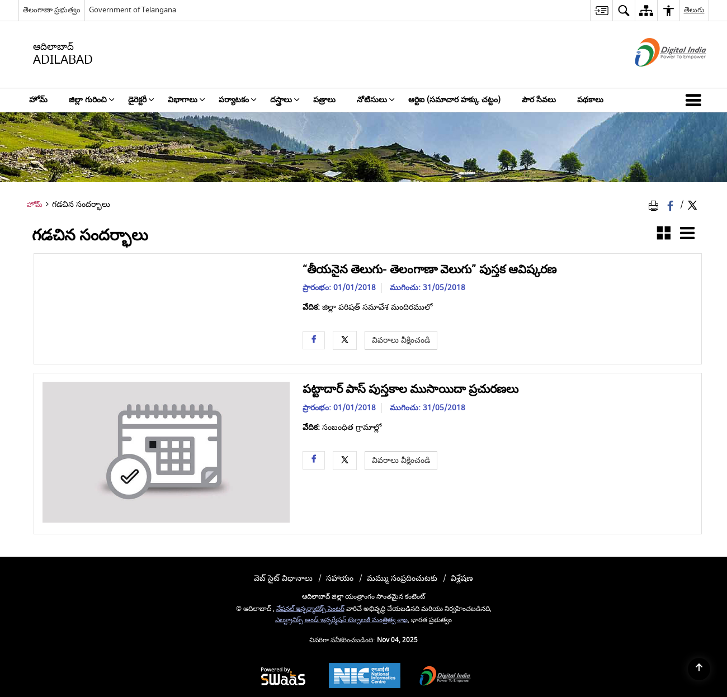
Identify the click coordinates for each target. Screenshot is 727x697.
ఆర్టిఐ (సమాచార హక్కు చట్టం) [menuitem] (454, 100)
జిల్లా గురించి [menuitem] (92, 100)
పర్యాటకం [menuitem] (238, 100)
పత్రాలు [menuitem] (324, 100)
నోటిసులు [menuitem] (376, 100)
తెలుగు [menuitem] (694, 9)
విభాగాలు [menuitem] (186, 100)
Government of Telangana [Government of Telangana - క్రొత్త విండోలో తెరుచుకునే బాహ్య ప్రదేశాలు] (132, 9)
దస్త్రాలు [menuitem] (285, 100)
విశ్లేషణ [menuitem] (462, 578)
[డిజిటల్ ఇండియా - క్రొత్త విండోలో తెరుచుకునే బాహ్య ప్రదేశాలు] (657, 76)
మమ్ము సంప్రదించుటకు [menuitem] (402, 578)
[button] (695, 100)
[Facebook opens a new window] (314, 340)
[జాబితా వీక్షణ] (687, 235)
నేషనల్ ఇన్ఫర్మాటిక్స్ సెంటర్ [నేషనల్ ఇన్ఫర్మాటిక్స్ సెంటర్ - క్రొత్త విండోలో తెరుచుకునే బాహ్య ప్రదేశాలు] (310, 609)
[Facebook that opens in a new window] (671, 205)
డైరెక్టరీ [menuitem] (141, 100)
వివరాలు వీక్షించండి (401, 340)
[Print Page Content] (655, 205)
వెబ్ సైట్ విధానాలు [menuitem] (283, 578)
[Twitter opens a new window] (345, 340)
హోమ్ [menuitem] (38, 100)
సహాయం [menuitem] (339, 578)
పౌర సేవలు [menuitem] (539, 100)
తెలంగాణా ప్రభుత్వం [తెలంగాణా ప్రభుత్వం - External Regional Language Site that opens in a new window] (52, 9)
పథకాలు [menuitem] (590, 100)
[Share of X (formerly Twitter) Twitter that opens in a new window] (692, 205)
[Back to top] (699, 669)
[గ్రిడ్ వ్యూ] (664, 235)
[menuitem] (601, 10)
